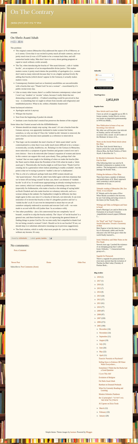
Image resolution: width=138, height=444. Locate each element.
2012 (99, 300)
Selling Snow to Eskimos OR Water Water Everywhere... (112, 363)
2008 (99, 315)
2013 (99, 296)
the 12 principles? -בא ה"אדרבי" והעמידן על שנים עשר (111, 399)
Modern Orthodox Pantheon (109, 394)
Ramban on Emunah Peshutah (110, 385)
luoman (73, 432)
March (102, 408)
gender (38, 238)
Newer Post (15, 262)
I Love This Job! (105, 374)
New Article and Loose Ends (107, 111)
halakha (43, 238)
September (103, 337)
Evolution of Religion (107, 378)
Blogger (89, 432)
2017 (99, 281)
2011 (99, 303)
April (101, 355)
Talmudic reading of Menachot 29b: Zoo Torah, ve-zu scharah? (112, 190)
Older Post (82, 262)
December (103, 329)
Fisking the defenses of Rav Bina (109, 174)
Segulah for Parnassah (105, 256)
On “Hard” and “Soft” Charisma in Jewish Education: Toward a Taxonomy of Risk (111, 223)
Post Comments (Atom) (29, 267)
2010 (99, 307)
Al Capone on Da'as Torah (108, 404)
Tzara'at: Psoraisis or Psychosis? (111, 359)
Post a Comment (20, 250)
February (102, 412)
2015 (99, 288)
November (103, 333)
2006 (99, 322)
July (101, 344)
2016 (99, 285)
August (102, 340)
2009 (99, 311)
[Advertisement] (48, 256)
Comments (101, 80)
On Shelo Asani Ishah (107, 381)
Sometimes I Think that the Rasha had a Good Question (113, 369)
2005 (99, 326)
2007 (99, 318)
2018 (99, 277)
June (101, 348)
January (102, 416)
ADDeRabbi (23, 238)
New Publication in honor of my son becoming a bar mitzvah (110, 126)
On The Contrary (32, 11)
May (101, 352)
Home (49, 262)
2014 (99, 292)
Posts (99, 75)
